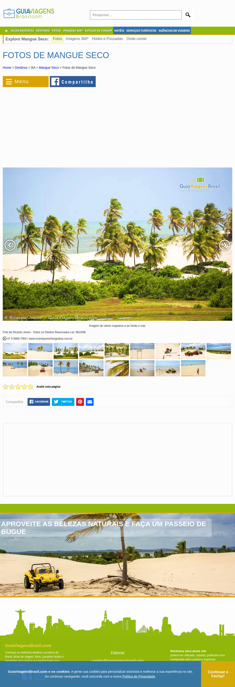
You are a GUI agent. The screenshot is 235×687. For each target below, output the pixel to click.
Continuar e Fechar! (218, 674)
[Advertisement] (52, 125)
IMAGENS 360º (73, 31)
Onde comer (136, 39)
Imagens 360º (77, 39)
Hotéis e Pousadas (107, 39)
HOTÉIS (119, 31)
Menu (21, 81)
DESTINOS (43, 31)
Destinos (21, 67)
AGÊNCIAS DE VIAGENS (174, 31)
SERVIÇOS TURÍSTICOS (141, 31)
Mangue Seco (49, 67)
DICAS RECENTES (22, 31)
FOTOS (56, 31)
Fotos (57, 39)
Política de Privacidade (139, 676)
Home (7, 67)
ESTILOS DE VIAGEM (98, 31)
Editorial (117, 653)
